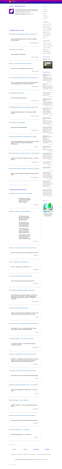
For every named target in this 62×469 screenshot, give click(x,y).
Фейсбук (26, 454)
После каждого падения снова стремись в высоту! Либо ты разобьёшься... (47, 99)
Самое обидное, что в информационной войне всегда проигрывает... (47, 75)
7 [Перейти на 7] (20, 184)
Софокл (48, 49)
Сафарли (44, 44)
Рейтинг (45, 18)
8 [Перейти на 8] (22, 184)
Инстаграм (43, 454)
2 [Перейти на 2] (11, 184)
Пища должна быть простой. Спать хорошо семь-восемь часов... (47, 118)
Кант (50, 49)
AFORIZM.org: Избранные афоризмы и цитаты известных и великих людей (30, 459)
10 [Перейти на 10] (26, 184)
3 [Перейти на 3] (13, 184)
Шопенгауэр (45, 51)
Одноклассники (32, 454)
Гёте (46, 47)
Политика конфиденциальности (13, 464)
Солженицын (44, 53)
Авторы (25, 449)
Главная (45, 9)
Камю (46, 44)
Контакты (45, 459)
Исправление (46, 35)
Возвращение (45, 27)
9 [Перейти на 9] (24, 184)
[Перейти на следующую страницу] (28, 185)
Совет (43, 35)
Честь (49, 35)
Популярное (36, 449)
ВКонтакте (20, 454)
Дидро (49, 51)
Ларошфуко (49, 44)
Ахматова (49, 53)
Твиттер (38, 454)
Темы (45, 13)
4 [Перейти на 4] (15, 184)
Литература (44, 32)
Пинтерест (48, 454)
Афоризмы (46, 11)
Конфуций (44, 49)
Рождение (48, 32)
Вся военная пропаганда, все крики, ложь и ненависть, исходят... (47, 147)
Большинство (49, 27)
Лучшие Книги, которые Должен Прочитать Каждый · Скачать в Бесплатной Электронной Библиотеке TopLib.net (48, 209)
